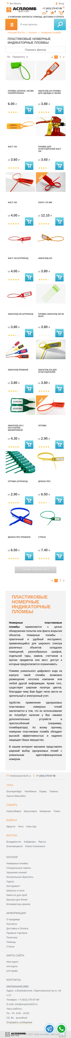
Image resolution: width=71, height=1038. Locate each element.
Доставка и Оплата (17, 928)
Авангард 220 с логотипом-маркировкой (16, 428)
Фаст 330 (12, 202)
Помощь (37, 17)
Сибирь (11, 804)
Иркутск (10, 826)
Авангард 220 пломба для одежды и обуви (49, 92)
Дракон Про (44, 481)
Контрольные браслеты (19, 877)
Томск (56, 811)
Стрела (42, 537)
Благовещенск (14, 846)
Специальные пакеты (18, 868)
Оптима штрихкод (18, 481)
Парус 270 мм (45, 202)
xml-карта (11, 966)
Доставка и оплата (53, 17)
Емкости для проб (16, 895)
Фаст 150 (12, 147)
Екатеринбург (14, 791)
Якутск (42, 841)
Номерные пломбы (51, 32)
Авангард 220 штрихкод (20, 314)
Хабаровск (30, 841)
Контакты (27, 17)
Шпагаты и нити (15, 890)
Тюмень (53, 791)
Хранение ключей (16, 872)
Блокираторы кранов (18, 904)
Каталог (33, 32)
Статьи (10, 946)
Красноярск (30, 811)
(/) (35, 570)
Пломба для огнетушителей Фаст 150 (49, 149)
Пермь (43, 791)
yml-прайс (12, 970)
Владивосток (13, 841)
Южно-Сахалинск (35, 846)
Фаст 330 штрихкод (18, 258)
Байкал (11, 820)
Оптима (42, 426)
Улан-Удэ (31, 826)
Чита (20, 826)
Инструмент (13, 886)
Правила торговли (16, 933)
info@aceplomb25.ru (20, 776)
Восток (11, 835)
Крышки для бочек (16, 899)
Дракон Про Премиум (19, 537)
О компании (14, 17)
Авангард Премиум (18, 370)
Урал (9, 785)
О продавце (13, 919)
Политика (11, 937)
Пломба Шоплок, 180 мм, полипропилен (21, 92)
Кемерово (45, 811)
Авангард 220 (45, 258)
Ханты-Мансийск (16, 796)
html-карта (12, 961)
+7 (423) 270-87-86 (52, 8)
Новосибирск (13, 811)
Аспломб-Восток (16, 32)
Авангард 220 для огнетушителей (47, 371)
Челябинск (30, 791)
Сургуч (10, 881)
